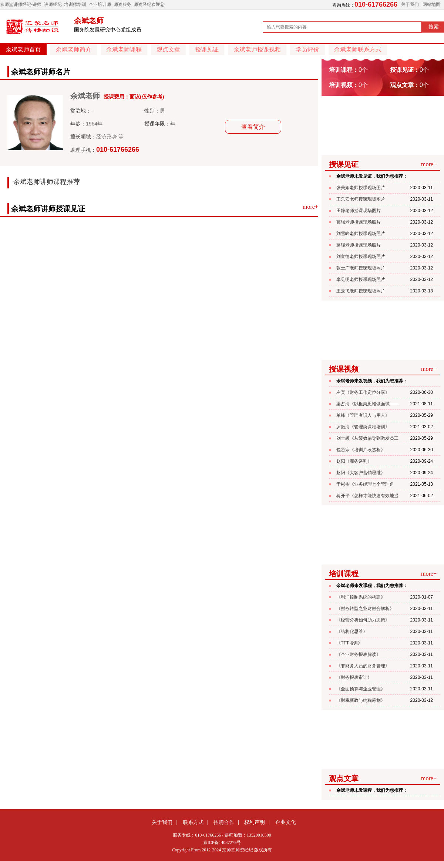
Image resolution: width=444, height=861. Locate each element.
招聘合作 (223, 822)
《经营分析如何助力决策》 (363, 620)
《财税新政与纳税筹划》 (360, 700)
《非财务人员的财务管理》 (363, 666)
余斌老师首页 (23, 49)
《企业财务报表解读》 (358, 654)
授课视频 (344, 369)
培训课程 (344, 574)
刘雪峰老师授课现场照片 (360, 233)
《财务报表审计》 (354, 677)
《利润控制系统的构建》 (360, 597)
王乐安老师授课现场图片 (360, 199)
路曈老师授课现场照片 (358, 245)
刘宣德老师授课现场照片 (360, 256)
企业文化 (285, 822)
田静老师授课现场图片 (358, 210)
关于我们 (410, 4)
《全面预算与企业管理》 (360, 688)
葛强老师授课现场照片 (358, 222)
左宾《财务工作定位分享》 (363, 392)
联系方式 (193, 822)
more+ (310, 207)
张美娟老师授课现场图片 (360, 187)
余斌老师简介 (73, 49)
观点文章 (168, 49)
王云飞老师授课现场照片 (360, 291)
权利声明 (254, 822)
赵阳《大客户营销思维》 (360, 472)
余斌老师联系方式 (357, 49)
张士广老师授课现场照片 (360, 268)
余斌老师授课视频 (257, 49)
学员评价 (307, 49)
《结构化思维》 (351, 631)
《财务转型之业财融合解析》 (365, 608)
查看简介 (253, 127)
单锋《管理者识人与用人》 (363, 415)
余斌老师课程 (124, 49)
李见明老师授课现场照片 (360, 279)
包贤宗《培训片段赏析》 (360, 449)
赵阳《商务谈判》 (354, 461)
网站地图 (431, 4)
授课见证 (207, 49)
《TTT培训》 (349, 643)
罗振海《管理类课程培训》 (363, 426)
